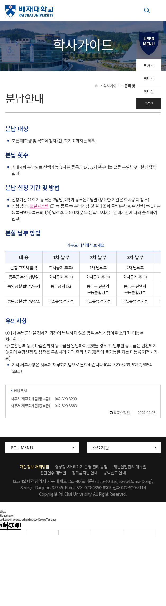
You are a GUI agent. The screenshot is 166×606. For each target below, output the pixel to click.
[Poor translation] (14, 529)
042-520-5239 (66, 402)
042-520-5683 (66, 409)
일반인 (148, 96)
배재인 (148, 66)
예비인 (148, 81)
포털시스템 (39, 209)
